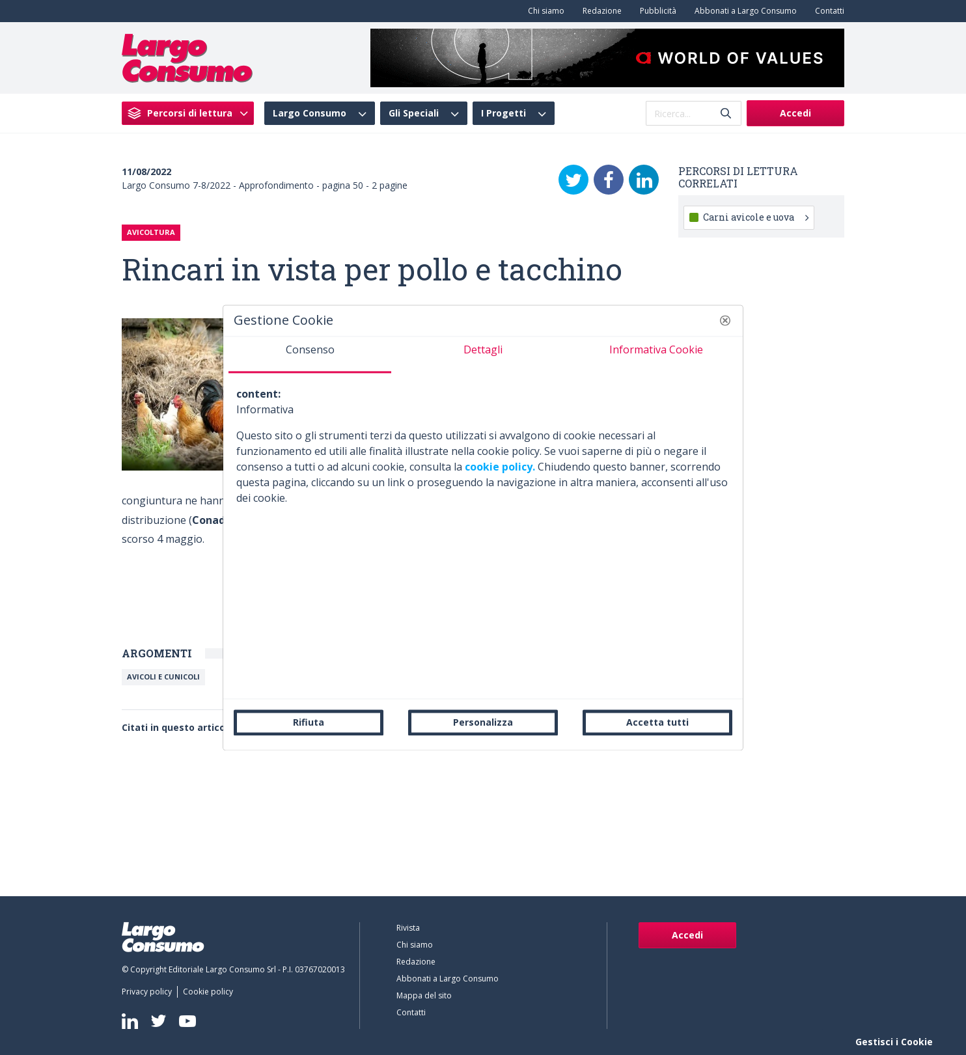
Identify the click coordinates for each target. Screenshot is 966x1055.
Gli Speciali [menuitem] (414, 113)
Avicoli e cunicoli (163, 676)
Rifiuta (308, 722)
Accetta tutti (657, 722)
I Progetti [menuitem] (503, 113)
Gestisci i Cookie (894, 1041)
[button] (725, 320)
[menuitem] (543, 11)
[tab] (309, 354)
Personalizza (483, 722)
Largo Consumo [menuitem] (309, 113)
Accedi (795, 113)
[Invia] (725, 113)
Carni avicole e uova (755, 217)
